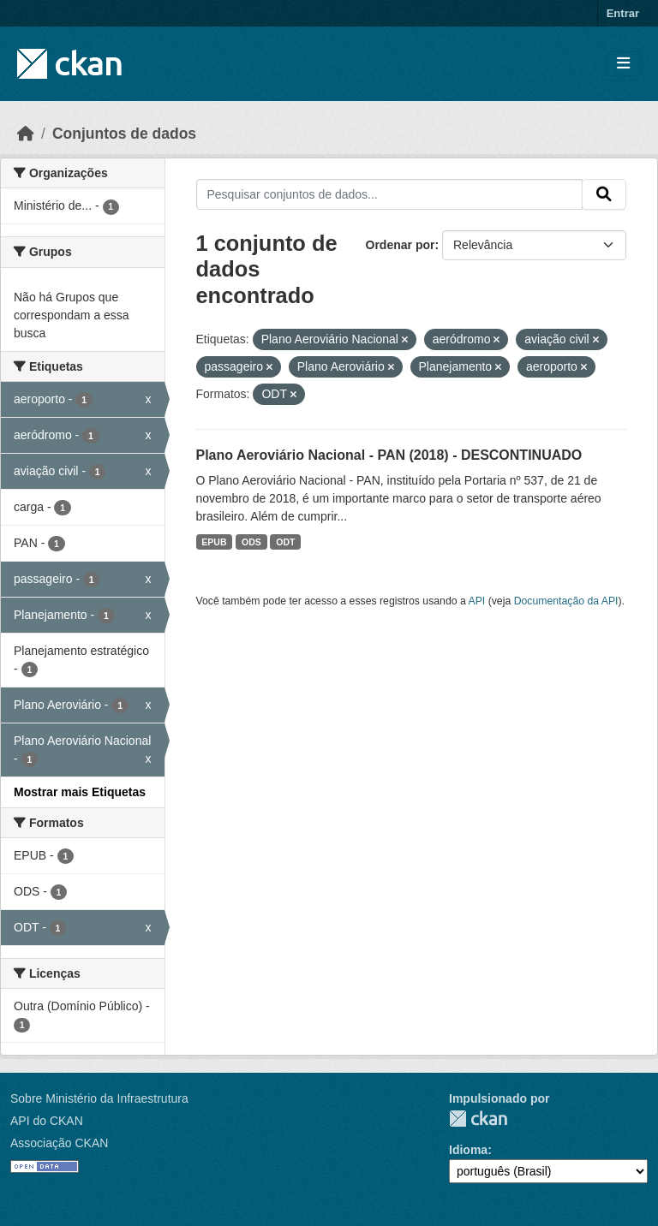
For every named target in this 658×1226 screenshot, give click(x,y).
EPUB (213, 542)
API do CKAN (46, 1121)
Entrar (623, 13)
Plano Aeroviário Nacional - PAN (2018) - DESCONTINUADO (389, 455)
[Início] (25, 133)
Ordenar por (400, 245)
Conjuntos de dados (124, 133)
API (477, 601)
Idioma (468, 1150)
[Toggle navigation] (623, 63)
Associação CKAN (59, 1143)
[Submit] (604, 194)
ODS (251, 542)
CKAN (478, 1119)
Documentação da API (566, 601)
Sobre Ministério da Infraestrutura (99, 1098)
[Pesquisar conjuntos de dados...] (389, 194)
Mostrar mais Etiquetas (80, 792)
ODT (285, 542)
